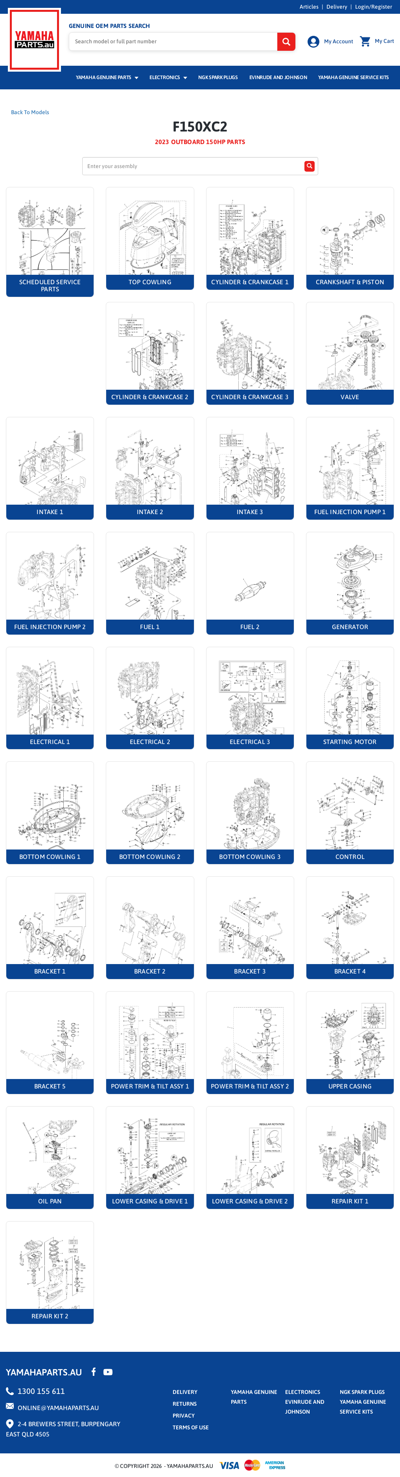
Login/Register (373, 7)
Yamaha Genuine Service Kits (353, 77)
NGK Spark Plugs (218, 77)
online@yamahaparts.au (58, 1407)
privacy (184, 1415)
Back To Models (30, 112)
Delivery (336, 7)
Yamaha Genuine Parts (107, 77)
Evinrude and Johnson (278, 77)
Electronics (168, 77)
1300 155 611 (41, 1391)
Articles (309, 7)
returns (185, 1404)
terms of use (191, 1427)
